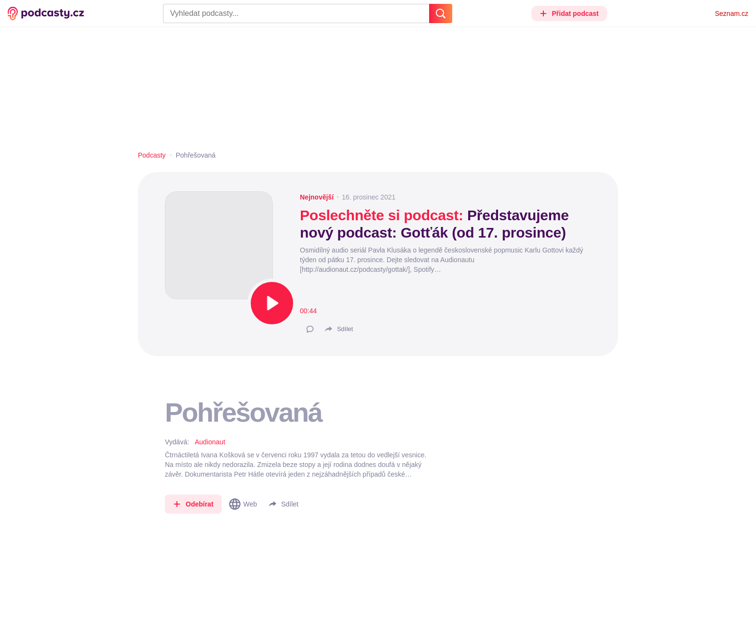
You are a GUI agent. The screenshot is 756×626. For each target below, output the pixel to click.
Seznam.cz (731, 13)
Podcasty (152, 155)
